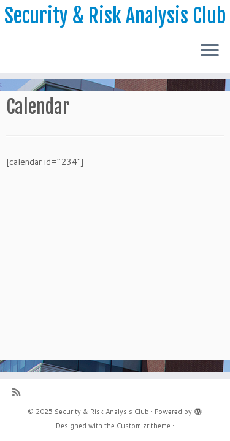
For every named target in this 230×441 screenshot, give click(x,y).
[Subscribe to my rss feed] (19, 392)
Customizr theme (144, 426)
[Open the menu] (210, 51)
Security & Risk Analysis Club (115, 16)
